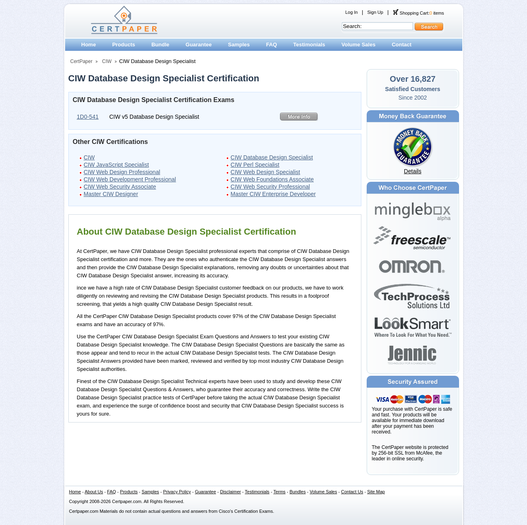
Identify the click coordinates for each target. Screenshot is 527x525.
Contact (401, 44)
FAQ (271, 44)
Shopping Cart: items (418, 13)
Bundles (297, 491)
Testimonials (309, 44)
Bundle (160, 44)
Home (88, 44)
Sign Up (375, 12)
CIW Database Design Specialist (272, 157)
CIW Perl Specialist (255, 164)
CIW (107, 61)
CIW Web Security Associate (120, 186)
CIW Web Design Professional (122, 172)
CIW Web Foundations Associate (272, 179)
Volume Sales (358, 44)
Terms (279, 491)
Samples (238, 44)
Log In (352, 12)
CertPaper (81, 61)
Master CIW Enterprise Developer (273, 194)
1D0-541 (88, 116)
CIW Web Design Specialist (265, 172)
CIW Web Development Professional (130, 179)
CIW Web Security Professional (270, 186)
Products (123, 44)
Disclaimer (230, 491)
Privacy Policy (177, 491)
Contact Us (352, 491)
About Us (94, 491)
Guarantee (199, 44)
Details (413, 171)
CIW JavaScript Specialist (116, 164)
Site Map (376, 491)
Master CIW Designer (111, 194)
